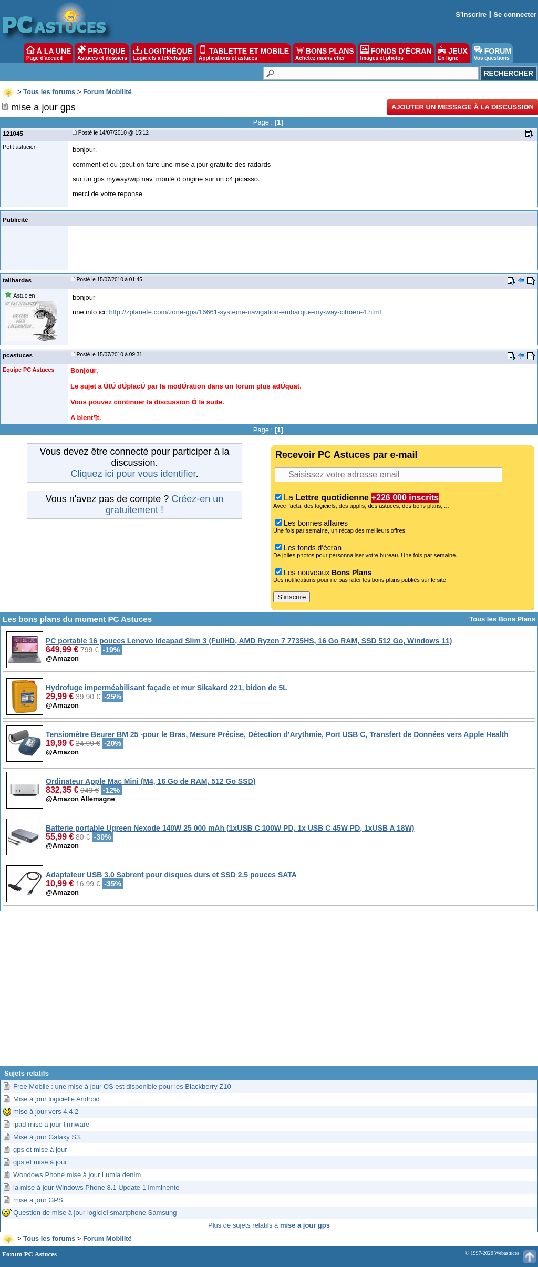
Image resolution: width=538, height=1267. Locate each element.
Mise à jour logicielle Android (56, 1099)
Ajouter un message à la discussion (462, 107)
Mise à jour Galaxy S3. (47, 1137)
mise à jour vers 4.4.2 (45, 1112)
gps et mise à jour (40, 1149)
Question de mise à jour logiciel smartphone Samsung (95, 1213)
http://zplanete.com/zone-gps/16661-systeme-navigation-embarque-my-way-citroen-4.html (245, 312)
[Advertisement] (269, 992)
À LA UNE (48, 53)
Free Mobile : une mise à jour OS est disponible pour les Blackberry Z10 (122, 1086)
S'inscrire (471, 14)
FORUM (492, 53)
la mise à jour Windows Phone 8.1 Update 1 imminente (96, 1187)
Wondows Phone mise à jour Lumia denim (77, 1175)
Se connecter (514, 14)
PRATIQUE (102, 53)
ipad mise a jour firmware (51, 1124)
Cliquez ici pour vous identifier (132, 473)
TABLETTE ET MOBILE (244, 53)
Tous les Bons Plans (502, 619)
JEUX (452, 53)
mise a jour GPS (38, 1200)
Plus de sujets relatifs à (269, 1225)
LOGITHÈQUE (162, 53)
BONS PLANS (324, 53)
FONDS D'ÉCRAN (396, 53)
